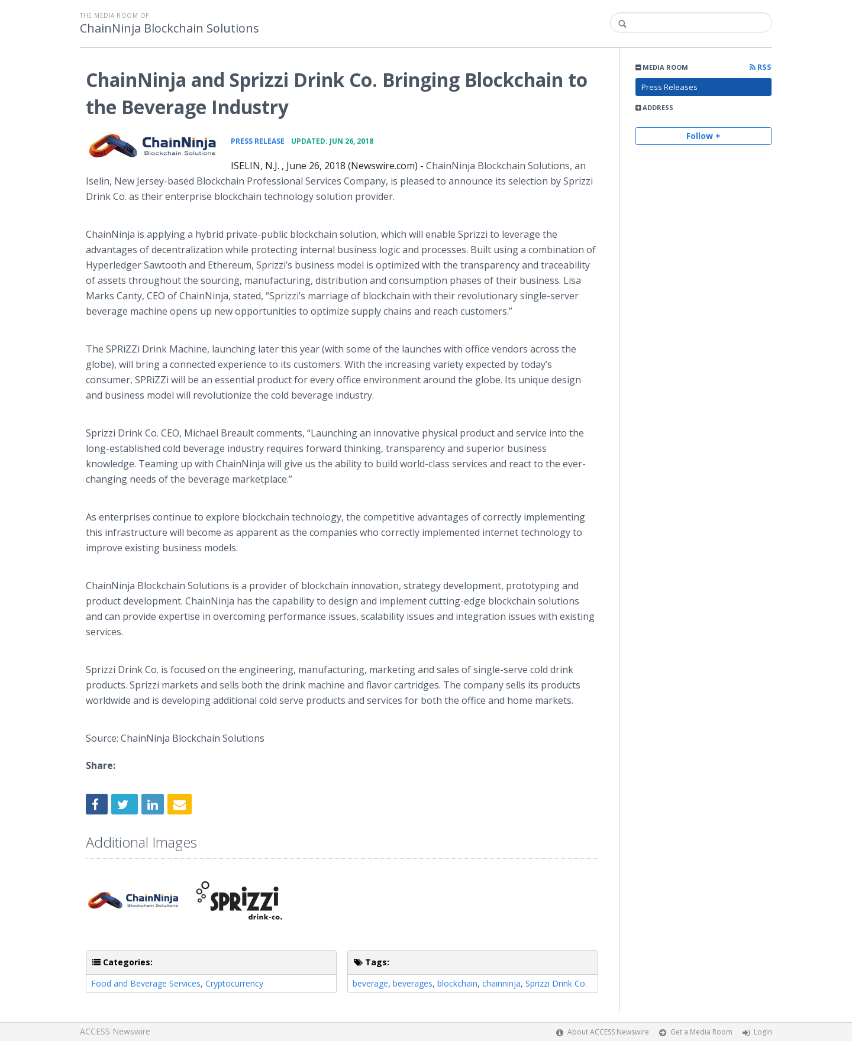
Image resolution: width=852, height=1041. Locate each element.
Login (763, 1032)
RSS (761, 67)
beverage (370, 983)
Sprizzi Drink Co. (556, 983)
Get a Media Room (701, 1032)
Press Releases (669, 87)
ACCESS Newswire (115, 1031)
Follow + (703, 135)
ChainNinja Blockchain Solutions (169, 28)
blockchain (457, 983)
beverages (413, 983)
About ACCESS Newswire (608, 1032)
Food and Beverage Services (146, 983)
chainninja (501, 983)
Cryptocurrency (234, 983)
